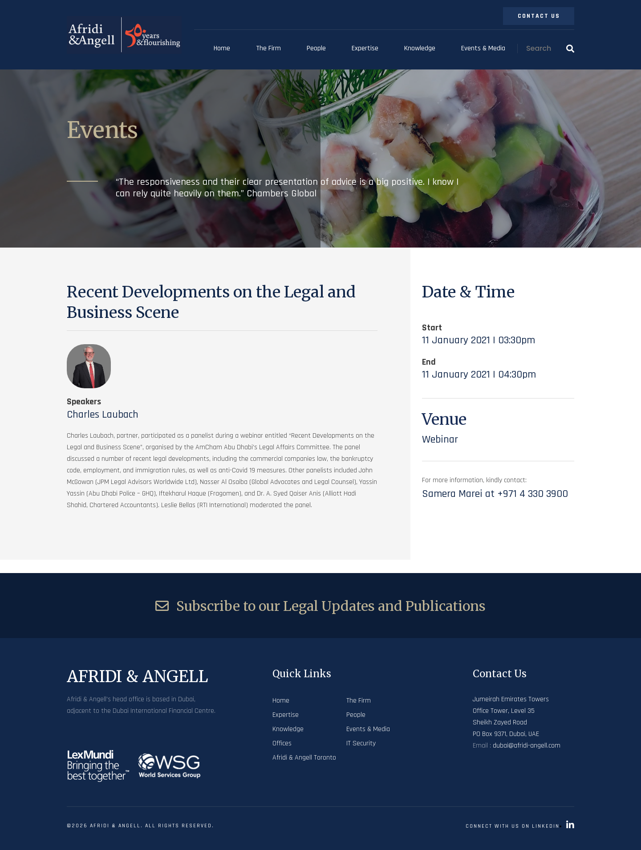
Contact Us (539, 16)
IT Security (361, 743)
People (316, 48)
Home (222, 48)
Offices (282, 743)
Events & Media (483, 48)
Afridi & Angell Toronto (304, 757)
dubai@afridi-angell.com (526, 745)
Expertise (365, 48)
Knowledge (419, 48)
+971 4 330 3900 (532, 494)
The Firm (268, 48)
